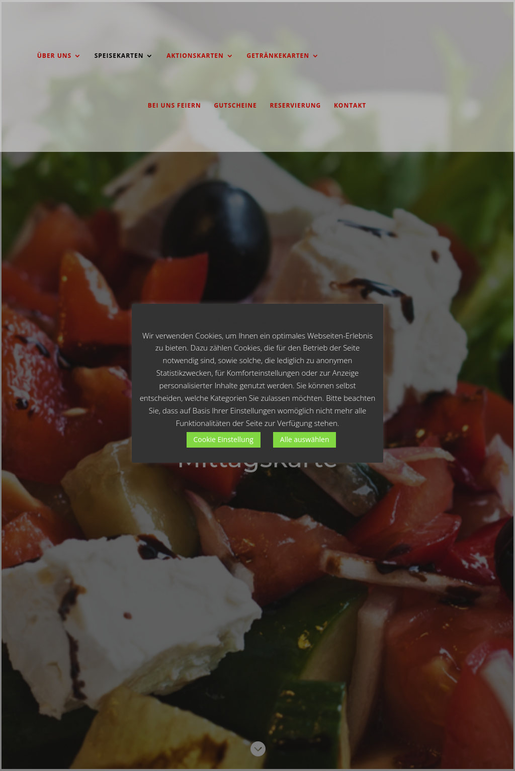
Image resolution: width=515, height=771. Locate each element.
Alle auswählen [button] (304, 439)
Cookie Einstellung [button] (223, 439)
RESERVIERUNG (295, 106)
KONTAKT (350, 106)
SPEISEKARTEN (119, 56)
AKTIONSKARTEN (195, 56)
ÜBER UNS (54, 56)
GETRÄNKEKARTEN (277, 56)
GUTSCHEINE (235, 106)
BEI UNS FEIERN (174, 106)
